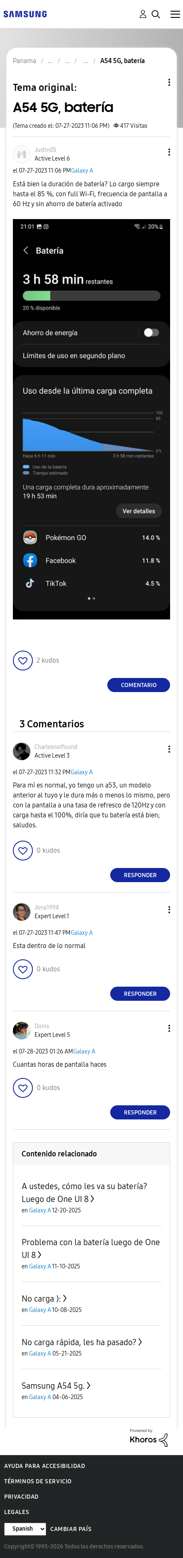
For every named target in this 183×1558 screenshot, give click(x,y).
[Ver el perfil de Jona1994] (47, 907)
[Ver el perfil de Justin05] (46, 150)
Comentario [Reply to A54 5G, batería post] (139, 685)
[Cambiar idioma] (25, 1529)
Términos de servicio (38, 1481)
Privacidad (21, 1496)
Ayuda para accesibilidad (44, 1466)
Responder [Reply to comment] (140, 875)
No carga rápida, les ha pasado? (79, 1342)
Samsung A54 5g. (53, 1386)
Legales (16, 1512)
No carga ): (41, 1299)
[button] (156, 152)
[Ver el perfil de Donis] (42, 1026)
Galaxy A (82, 170)
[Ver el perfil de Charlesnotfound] (56, 747)
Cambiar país (71, 1529)
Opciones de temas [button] (155, 82)
